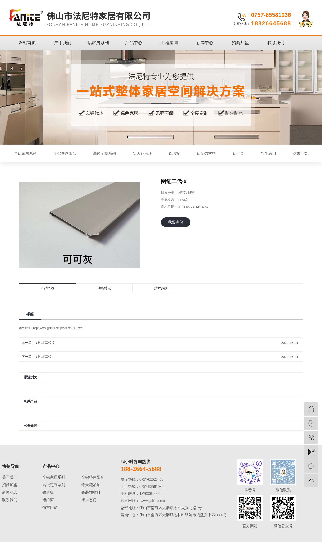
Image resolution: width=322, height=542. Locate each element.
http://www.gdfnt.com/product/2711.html (58, 328)
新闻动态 (9, 492)
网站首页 (27, 42)
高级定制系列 (104, 153)
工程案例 (169, 42)
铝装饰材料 (206, 153)
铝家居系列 (98, 42)
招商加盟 (240, 42)
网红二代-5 (46, 342)
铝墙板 (174, 153)
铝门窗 (238, 153)
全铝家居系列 (25, 153)
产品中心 (133, 42)
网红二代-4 (46, 356)
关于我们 (62, 42)
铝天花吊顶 (142, 153)
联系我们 (275, 42)
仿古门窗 (300, 153)
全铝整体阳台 (65, 153)
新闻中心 (204, 42)
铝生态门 (268, 153)
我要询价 (175, 222)
